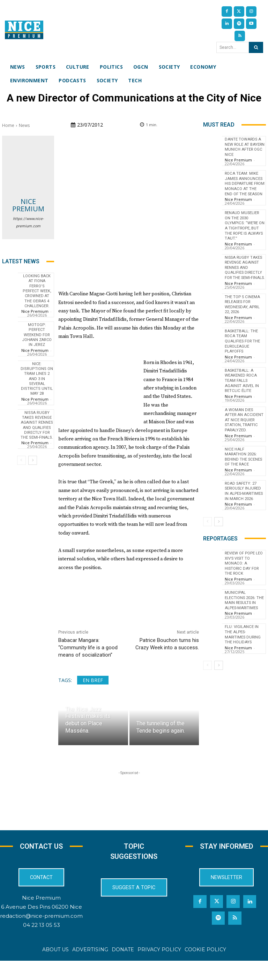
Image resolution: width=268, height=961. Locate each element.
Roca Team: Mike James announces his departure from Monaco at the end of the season (243, 185)
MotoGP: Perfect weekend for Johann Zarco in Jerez (37, 335)
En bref (93, 680)
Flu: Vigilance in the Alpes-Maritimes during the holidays (243, 634)
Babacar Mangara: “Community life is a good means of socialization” (88, 647)
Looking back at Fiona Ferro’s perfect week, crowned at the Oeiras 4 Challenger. (37, 291)
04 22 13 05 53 (41, 925)
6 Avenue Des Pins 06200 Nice (41, 906)
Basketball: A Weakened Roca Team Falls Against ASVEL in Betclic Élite (245, 387)
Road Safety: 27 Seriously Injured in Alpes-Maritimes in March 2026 (244, 496)
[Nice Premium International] (24, 30)
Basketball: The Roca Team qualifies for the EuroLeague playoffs (242, 348)
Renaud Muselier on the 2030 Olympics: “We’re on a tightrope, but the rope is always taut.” (242, 229)
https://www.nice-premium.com (28, 222)
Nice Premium (28, 205)
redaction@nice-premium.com (41, 916)
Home (8, 125)
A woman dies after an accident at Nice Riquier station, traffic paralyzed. (243, 426)
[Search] (256, 47)
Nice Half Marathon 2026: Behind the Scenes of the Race (243, 462)
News (24, 125)
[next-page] (32, 460)
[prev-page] (21, 460)
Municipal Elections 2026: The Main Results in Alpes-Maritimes (244, 600)
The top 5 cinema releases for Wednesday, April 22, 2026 (242, 312)
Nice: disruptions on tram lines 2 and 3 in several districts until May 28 (37, 379)
